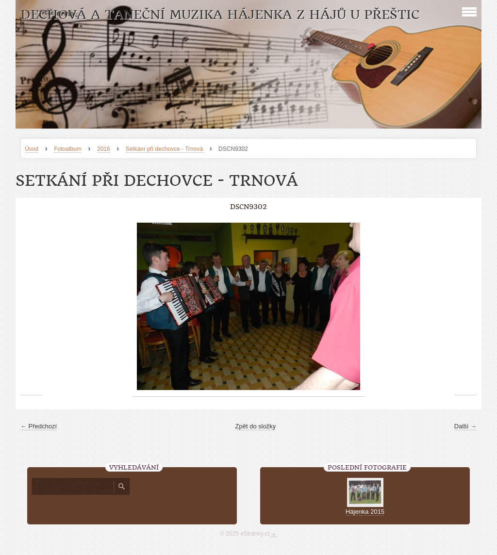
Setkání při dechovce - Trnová (165, 149)
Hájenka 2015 (365, 511)
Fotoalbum (68, 149)
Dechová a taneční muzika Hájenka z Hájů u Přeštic (219, 14)
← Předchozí (38, 426)
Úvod (31, 149)
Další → (465, 426)
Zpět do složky (255, 426)
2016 (103, 149)
